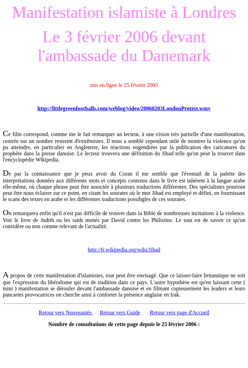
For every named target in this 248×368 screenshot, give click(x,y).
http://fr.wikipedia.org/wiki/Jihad (124, 250)
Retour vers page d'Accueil (179, 312)
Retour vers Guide (120, 312)
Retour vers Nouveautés (66, 312)
